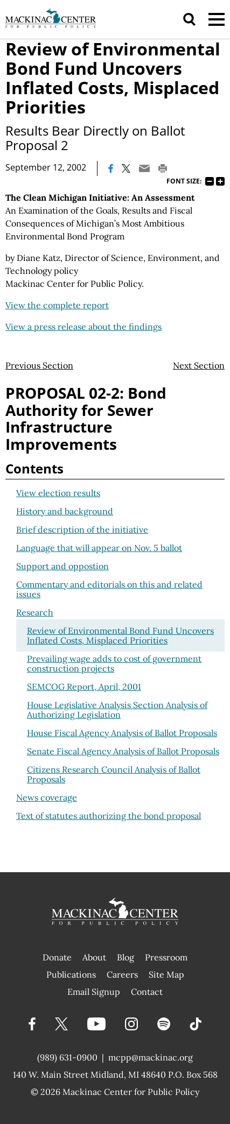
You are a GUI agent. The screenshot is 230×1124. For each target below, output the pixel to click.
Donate (57, 957)
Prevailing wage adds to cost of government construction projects (114, 663)
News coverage (46, 797)
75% (209, 181)
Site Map (166, 974)
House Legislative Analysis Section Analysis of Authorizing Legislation (117, 709)
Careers (122, 974)
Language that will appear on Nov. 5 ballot (99, 547)
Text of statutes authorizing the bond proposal (108, 815)
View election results (58, 492)
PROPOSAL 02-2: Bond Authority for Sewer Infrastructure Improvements (85, 418)
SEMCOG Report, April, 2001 (84, 686)
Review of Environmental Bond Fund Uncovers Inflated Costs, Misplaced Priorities (120, 635)
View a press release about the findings (83, 326)
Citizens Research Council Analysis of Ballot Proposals (113, 774)
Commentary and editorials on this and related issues (109, 589)
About (94, 957)
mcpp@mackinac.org (150, 1057)
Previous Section (39, 365)
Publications (71, 974)
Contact (147, 991)
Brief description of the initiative (82, 529)
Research (34, 612)
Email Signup (93, 991)
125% (220, 181)
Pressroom (166, 957)
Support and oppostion (62, 566)
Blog (125, 957)
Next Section (199, 365)
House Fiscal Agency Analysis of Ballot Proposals (122, 732)
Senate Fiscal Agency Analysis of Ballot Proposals (123, 751)
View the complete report (57, 305)
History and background (64, 511)
